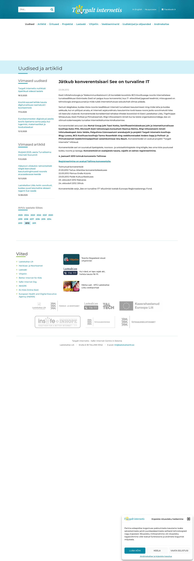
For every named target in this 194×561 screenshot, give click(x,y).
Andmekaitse (161, 24)
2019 (20, 219)
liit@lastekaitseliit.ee (124, 345)
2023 (33, 215)
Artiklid (42, 24)
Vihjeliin (93, 24)
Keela (157, 550)
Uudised (29, 24)
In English (137, 9)
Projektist (67, 24)
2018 (26, 219)
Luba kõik (135, 550)
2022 (39, 215)
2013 (20, 223)
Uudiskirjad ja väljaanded (136, 24)
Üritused (54, 24)
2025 (20, 215)
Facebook (169, 9)
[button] (188, 519)
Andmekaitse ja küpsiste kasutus (156, 556)
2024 (26, 215)
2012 (27, 223)
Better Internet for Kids (30, 278)
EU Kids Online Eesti (29, 290)
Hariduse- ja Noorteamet (31, 266)
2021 (45, 215)
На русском (150, 9)
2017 (32, 219)
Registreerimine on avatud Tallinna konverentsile (84, 161)
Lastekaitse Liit (26, 261)
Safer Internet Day (28, 282)
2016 (38, 219)
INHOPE (23, 286)
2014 (49, 219)
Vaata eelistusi (179, 550)
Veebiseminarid (110, 24)
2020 (50, 215)
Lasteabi (81, 24)
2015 (43, 219)
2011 (34, 223)
